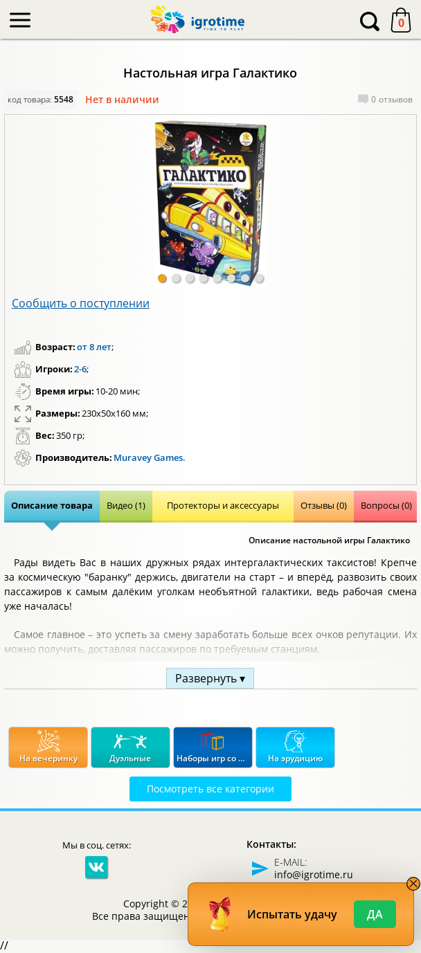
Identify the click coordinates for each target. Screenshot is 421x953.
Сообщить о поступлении (81, 303)
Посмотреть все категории (210, 788)
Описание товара (52, 505)
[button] (162, 278)
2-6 (80, 369)
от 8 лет (94, 347)
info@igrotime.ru (313, 874)
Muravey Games (148, 457)
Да (375, 914)
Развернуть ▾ (210, 678)
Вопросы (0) (386, 505)
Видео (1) (126, 505)
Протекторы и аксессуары (223, 505)
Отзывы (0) (324, 505)
